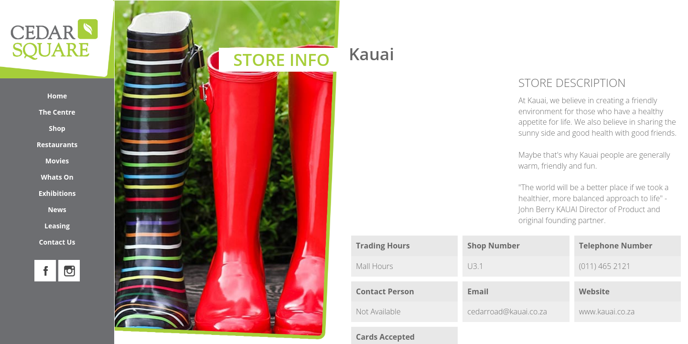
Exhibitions (57, 193)
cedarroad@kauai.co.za (507, 311)
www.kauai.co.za (607, 311)
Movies (57, 160)
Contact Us (57, 242)
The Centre (74, 114)
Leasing (57, 225)
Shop (79, 130)
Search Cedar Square (630, 19)
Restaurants (57, 144)
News (57, 209)
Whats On (75, 178)
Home (57, 95)
